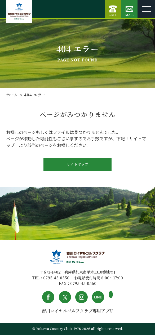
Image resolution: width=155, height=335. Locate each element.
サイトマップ (77, 164)
